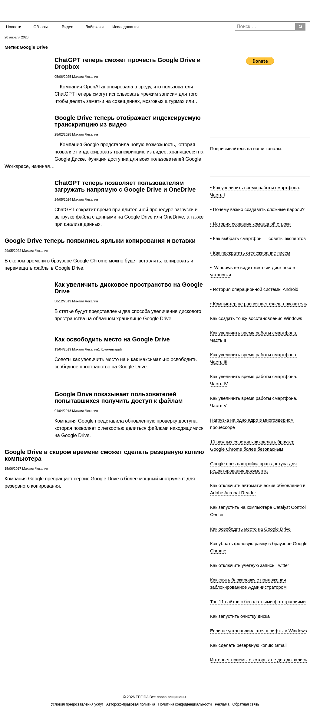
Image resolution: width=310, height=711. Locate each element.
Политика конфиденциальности (185, 704)
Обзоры (41, 27)
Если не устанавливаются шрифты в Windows (258, 630)
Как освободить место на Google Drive (112, 339)
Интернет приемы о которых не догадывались (258, 659)
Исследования (123, 27)
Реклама (222, 704)
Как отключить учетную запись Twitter (249, 565)
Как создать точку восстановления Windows (256, 318)
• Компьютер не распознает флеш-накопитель (258, 303)
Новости (13, 27)
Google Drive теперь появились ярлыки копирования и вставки (100, 240)
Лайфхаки (94, 27)
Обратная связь (245, 704)
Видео (67, 27)
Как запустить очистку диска (240, 616)
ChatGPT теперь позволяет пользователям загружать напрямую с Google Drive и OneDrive (125, 186)
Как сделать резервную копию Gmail (248, 645)
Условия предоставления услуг (77, 704)
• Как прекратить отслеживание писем (250, 252)
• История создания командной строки (250, 223)
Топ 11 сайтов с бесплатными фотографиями (258, 601)
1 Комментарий (110, 349)
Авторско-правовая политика (130, 704)
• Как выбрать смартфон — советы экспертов (258, 238)
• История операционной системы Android (254, 289)
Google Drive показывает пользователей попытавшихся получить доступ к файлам (118, 397)
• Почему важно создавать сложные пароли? (257, 209)
